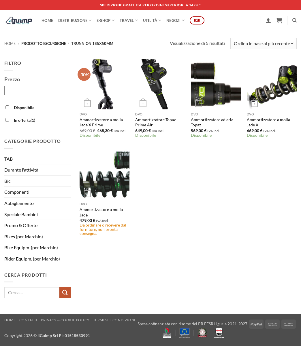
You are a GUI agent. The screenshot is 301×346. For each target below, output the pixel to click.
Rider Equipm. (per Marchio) (32, 258)
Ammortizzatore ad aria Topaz (212, 122)
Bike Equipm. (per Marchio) (31, 247)
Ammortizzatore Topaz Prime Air (155, 122)
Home (47, 20)
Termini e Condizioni (114, 320)
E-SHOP (105, 20)
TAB (8, 158)
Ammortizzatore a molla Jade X (268, 122)
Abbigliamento (19, 203)
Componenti (16, 192)
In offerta (24, 120)
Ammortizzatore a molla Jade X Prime (101, 122)
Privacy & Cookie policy (65, 320)
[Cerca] (294, 20)
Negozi (175, 20)
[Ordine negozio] (263, 43)
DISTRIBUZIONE (74, 20)
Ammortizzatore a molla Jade (101, 212)
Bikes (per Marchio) (23, 236)
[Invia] (65, 292)
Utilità (152, 20)
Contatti (28, 320)
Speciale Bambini (21, 214)
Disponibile (24, 107)
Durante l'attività (21, 169)
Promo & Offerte (20, 225)
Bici (8, 181)
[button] (268, 20)
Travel (129, 20)
